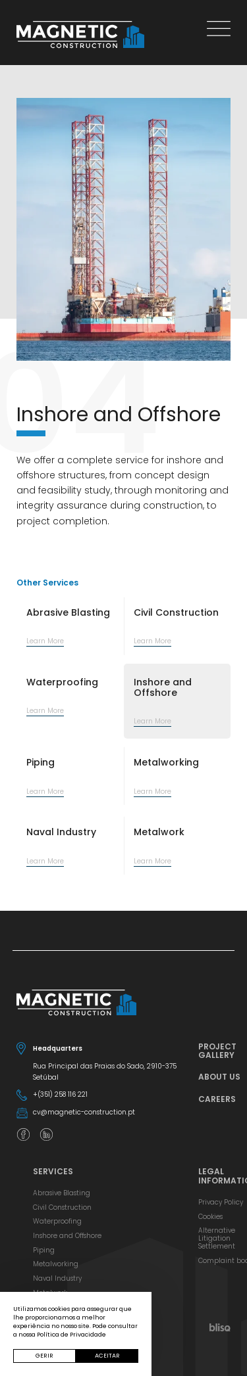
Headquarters (57, 1048)
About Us (219, 1076)
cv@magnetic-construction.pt (84, 1112)
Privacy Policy (220, 1202)
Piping (44, 1250)
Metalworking (55, 1264)
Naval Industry (57, 1278)
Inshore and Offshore (67, 1236)
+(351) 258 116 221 (60, 1094)
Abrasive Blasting (61, 1193)
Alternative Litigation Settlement (216, 1238)
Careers (217, 1099)
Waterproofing (57, 1221)
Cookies (210, 1217)
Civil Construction (62, 1207)
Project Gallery (217, 1051)
